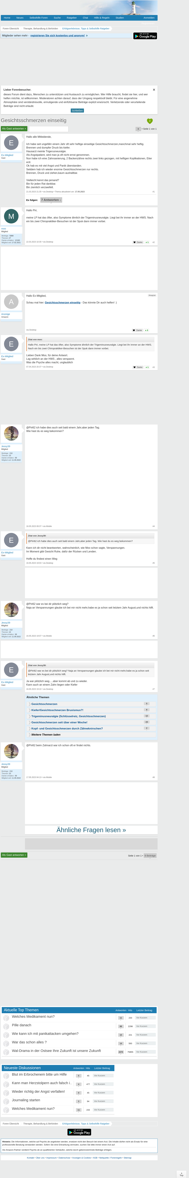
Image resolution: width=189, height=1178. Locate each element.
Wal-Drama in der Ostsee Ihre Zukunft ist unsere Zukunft (56, 1051)
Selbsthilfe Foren (38, 17)
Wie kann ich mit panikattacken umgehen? (45, 1034)
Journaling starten (26, 1100)
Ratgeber (72, 17)
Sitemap (127, 1158)
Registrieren (148, 23)
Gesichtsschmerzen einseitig (33, 120)
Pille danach (21, 1025)
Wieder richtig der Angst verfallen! (38, 1091)
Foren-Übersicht (11, 1123)
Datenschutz (64, 1158)
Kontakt (30, 1158)
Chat (85, 17)
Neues (19, 17)
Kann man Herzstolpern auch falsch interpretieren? (52, 1083)
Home (7, 17)
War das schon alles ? (29, 1042)
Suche (57, 17)
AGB (95, 1158)
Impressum (51, 1158)
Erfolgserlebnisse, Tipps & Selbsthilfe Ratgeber (85, 1123)
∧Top (181, 1174)
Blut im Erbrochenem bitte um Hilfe (39, 1074)
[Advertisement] (91, 803)
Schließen (77, 110)
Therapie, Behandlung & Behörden (40, 1123)
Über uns (40, 1158)
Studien (120, 17)
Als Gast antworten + (14, 128)
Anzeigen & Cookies (81, 1158)
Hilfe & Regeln (102, 17)
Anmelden (149, 17)
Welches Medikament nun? (33, 1017)
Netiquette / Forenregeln (110, 1158)
